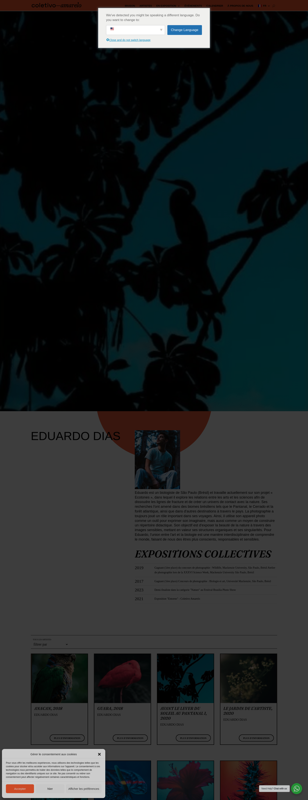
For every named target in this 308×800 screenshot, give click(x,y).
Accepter (20, 788)
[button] (99, 754)
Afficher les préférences (83, 788)
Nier (50, 788)
